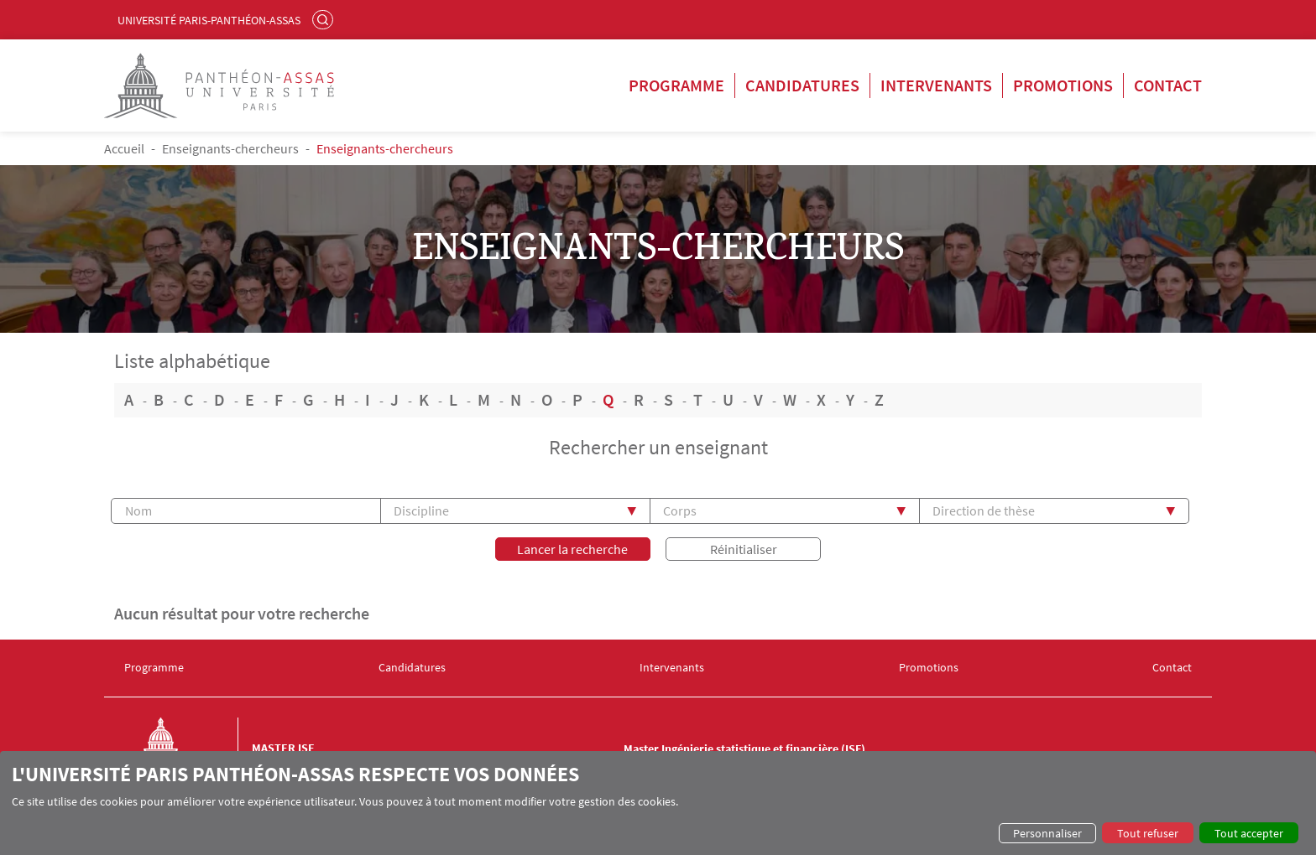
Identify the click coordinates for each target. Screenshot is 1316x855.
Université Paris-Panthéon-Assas (209, 20)
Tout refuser (1147, 833)
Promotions (1063, 85)
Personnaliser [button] (1047, 833)
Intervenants (936, 85)
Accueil (124, 148)
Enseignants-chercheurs (230, 148)
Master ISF (283, 747)
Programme (676, 85)
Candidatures (802, 85)
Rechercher (324, 19)
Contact (1168, 85)
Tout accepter (1248, 833)
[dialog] (658, 803)
